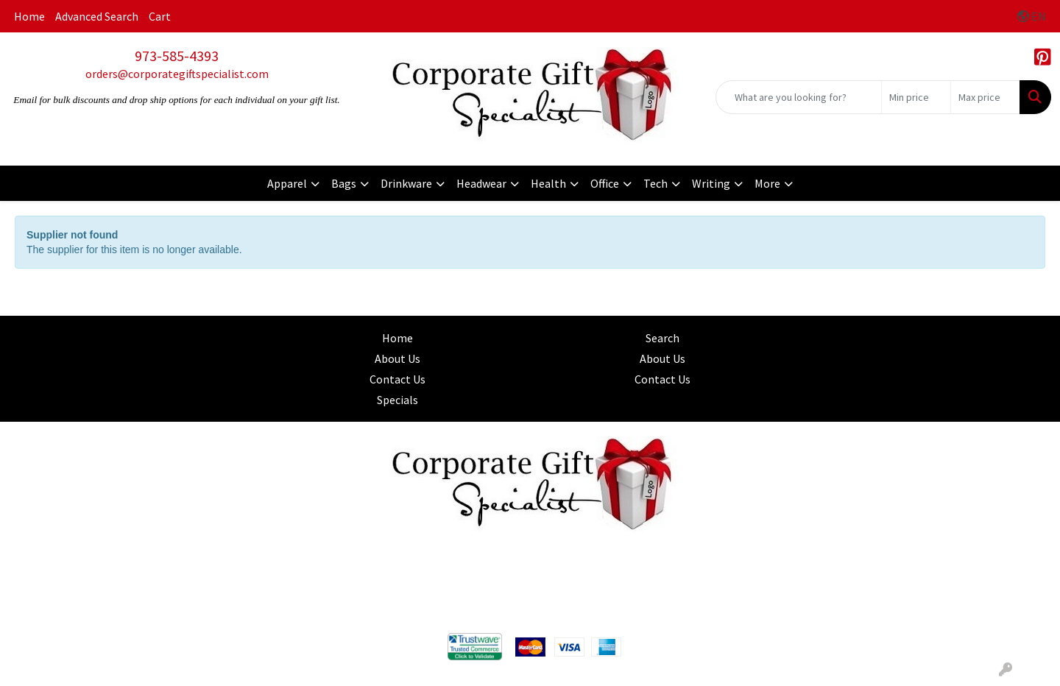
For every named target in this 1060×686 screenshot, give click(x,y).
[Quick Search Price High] (985, 97)
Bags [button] (343, 183)
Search (662, 337)
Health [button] (548, 183)
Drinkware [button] (406, 183)
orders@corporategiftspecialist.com (177, 73)
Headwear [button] (481, 183)
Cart (160, 16)
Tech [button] (655, 183)
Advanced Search (96, 16)
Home (29, 16)
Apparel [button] (287, 183)
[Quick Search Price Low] (916, 97)
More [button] (767, 183)
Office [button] (604, 183)
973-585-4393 (177, 55)
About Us (397, 358)
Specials (397, 399)
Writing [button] (711, 183)
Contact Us (397, 379)
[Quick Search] (799, 97)
